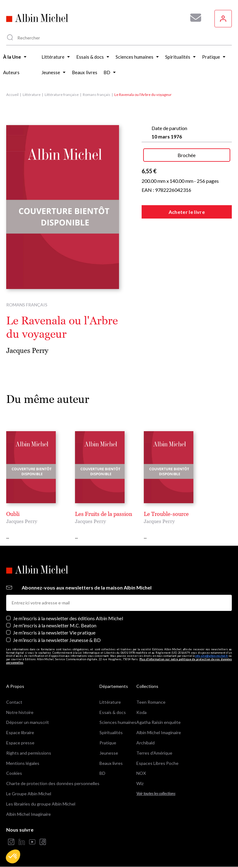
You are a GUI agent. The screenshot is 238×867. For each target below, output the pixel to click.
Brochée (187, 155)
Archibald (145, 742)
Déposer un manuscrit (27, 722)
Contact (14, 702)
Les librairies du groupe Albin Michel (40, 803)
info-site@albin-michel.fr (211, 655)
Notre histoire (19, 712)
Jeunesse (108, 753)
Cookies (14, 773)
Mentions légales (22, 763)
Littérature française (62, 94)
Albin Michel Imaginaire (28, 814)
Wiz (139, 783)
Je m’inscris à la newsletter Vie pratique (54, 632)
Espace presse (20, 742)
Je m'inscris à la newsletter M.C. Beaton (54, 625)
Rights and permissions (28, 753)
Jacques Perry (27, 350)
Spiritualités (111, 732)
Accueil (12, 94)
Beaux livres (111, 763)
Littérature (32, 94)
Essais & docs (112, 712)
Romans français (96, 94)
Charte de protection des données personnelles (52, 783)
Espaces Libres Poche (157, 763)
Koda (141, 712)
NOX (141, 773)
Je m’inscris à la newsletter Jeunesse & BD (57, 640)
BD (102, 773)
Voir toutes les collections (155, 793)
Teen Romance (150, 702)
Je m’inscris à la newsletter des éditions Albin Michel (68, 618)
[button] (13, 856)
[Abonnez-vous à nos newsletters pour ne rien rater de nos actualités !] (193, 18)
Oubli (13, 514)
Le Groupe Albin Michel (28, 793)
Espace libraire (20, 732)
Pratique (107, 742)
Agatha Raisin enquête (158, 722)
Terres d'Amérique (154, 753)
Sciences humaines (117, 722)
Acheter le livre (187, 212)
